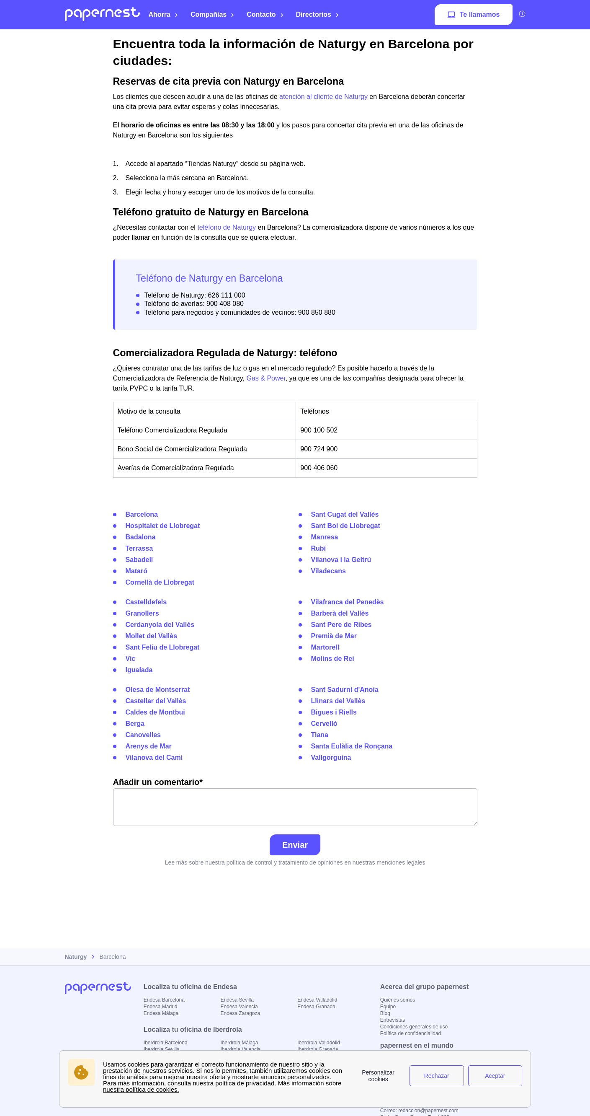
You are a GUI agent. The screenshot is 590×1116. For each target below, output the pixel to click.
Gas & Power (265, 378)
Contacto (265, 14)
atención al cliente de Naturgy (323, 96)
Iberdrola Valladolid (318, 1043)
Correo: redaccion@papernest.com (419, 1110)
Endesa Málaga (161, 1013)
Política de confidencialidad (410, 1033)
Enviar (295, 844)
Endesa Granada (316, 1007)
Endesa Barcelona (164, 1000)
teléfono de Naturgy (226, 227)
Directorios (317, 14)
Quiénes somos (397, 1000)
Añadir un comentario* (295, 801)
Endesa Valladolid (317, 1000)
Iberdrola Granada (317, 1049)
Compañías (212, 14)
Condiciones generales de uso (414, 1027)
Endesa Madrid (161, 1007)
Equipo (388, 1007)
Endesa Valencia (239, 1007)
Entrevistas (392, 1020)
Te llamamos (473, 14)
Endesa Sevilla (236, 1000)
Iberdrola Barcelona (166, 1043)
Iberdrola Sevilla (162, 1049)
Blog (385, 1013)
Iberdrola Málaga (239, 1043)
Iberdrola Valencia (240, 1049)
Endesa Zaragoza (240, 1013)
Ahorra (163, 14)
